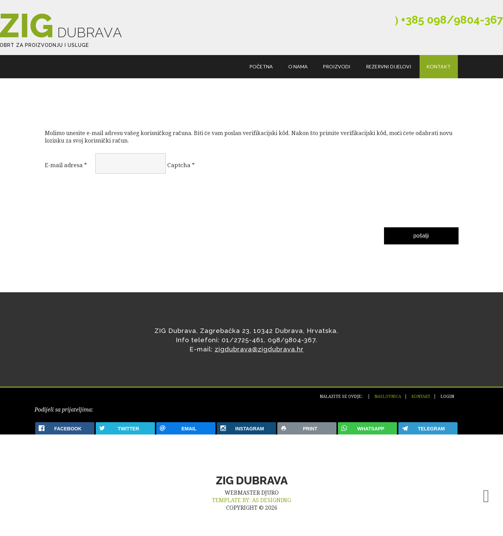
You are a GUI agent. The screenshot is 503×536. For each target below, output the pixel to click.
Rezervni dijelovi (389, 68)
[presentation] (73, 204)
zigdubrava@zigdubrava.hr (259, 350)
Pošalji (421, 237)
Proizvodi (337, 68)
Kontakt (439, 68)
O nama (298, 68)
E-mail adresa (66, 166)
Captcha (181, 166)
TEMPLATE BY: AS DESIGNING (251, 504)
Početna (262, 68)
